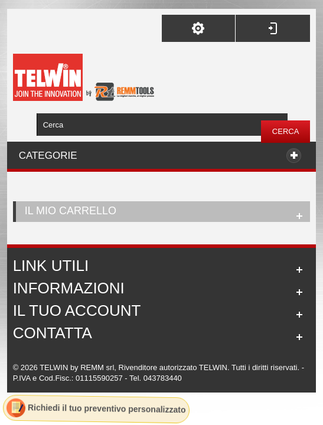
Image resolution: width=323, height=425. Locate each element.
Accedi (273, 28)
